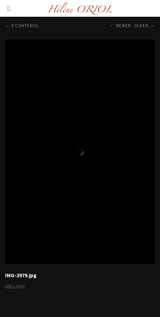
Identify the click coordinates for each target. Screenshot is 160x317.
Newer (123, 25)
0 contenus (24, 25)
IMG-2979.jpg (21, 275)
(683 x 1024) (15, 286)
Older (141, 25)
